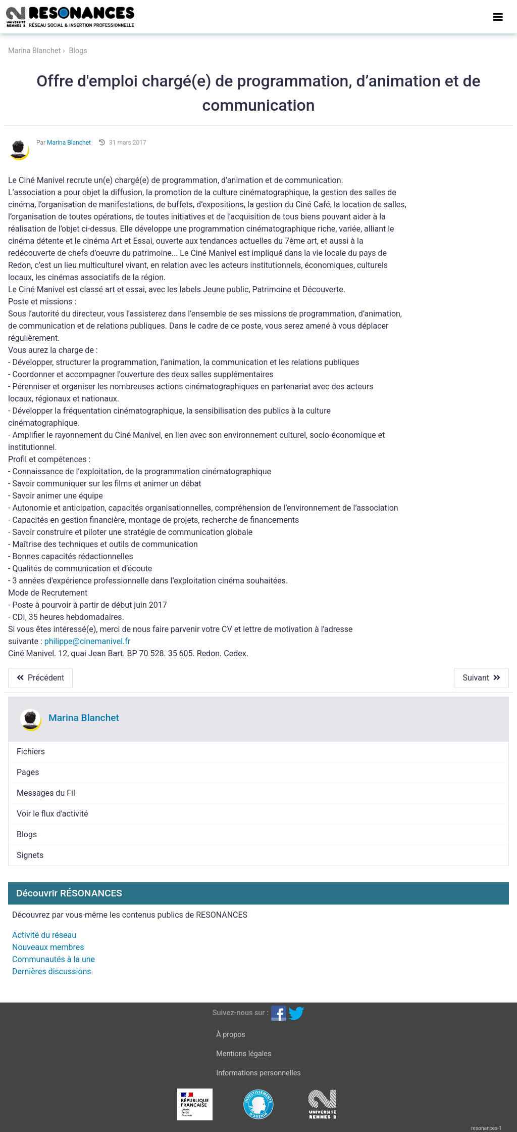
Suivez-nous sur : (241, 1013)
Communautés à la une (53, 959)
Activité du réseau (44, 935)
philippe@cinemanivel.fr (87, 641)
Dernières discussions (51, 971)
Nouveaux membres (48, 947)
